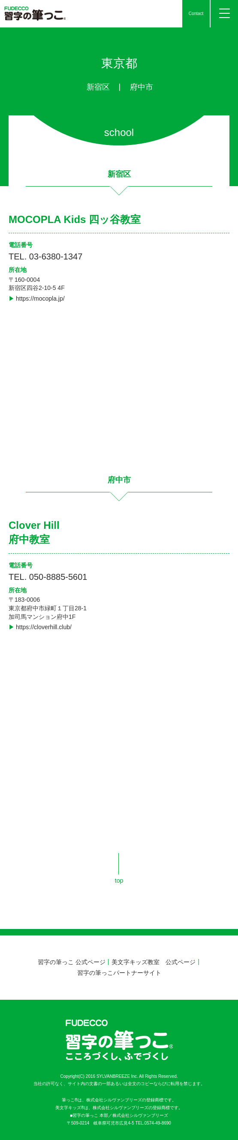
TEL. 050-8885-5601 (48, 577)
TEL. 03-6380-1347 (45, 256)
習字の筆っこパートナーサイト (119, 972)
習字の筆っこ (40, 13)
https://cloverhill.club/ (44, 627)
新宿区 (98, 87)
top (119, 880)
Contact (196, 13)
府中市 (141, 87)
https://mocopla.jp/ (40, 298)
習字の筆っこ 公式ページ (71, 962)
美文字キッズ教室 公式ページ (153, 962)
